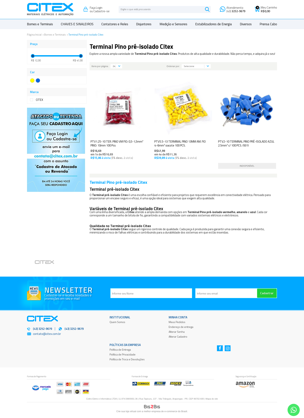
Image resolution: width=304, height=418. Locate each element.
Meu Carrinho (269, 7)
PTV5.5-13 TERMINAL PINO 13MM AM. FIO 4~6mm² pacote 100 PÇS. (180, 143)
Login (99, 7)
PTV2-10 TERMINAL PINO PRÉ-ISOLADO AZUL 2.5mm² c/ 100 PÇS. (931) (246, 143)
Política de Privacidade (123, 354)
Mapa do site (212, 399)
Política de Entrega (120, 349)
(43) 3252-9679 (74, 329)
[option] (49, 263)
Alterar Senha (177, 332)
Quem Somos (117, 322)
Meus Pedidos (177, 322)
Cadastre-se (101, 11)
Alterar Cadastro (178, 336)
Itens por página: (100, 66)
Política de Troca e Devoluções (127, 359)
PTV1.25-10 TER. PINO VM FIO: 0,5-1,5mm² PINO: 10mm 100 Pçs (117, 143)
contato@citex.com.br (47, 334)
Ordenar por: (173, 66)
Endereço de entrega (181, 327)
